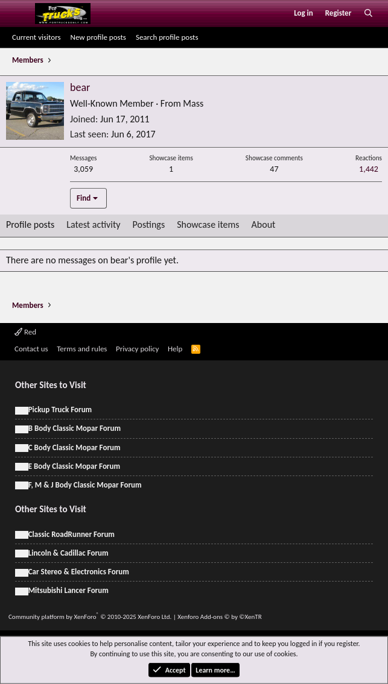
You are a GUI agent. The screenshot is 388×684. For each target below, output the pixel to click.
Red (25, 331)
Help (175, 348)
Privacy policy (137, 348)
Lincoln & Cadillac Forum (68, 552)
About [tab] (264, 224)
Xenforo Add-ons (219, 617)
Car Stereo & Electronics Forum (78, 571)
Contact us (31, 348)
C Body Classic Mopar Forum (74, 447)
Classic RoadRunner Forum (71, 534)
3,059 (83, 169)
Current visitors (36, 37)
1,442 (368, 169)
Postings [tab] (149, 224)
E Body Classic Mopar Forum (74, 466)
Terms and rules (82, 348)
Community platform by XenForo (89, 617)
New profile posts (98, 37)
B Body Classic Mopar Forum (74, 428)
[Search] (368, 13)
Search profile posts (167, 37)
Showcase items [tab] (208, 224)
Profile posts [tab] (30, 224)
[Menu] (20, 13)
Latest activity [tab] (93, 224)
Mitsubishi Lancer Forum (68, 590)
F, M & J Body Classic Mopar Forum (85, 484)
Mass (193, 103)
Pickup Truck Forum (60, 409)
